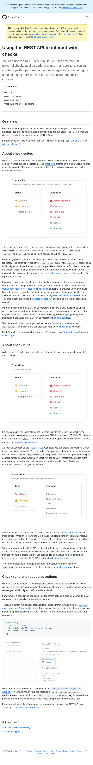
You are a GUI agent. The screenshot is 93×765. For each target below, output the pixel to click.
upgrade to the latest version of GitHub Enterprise (53, 34)
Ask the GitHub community (16, 728)
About (53, 754)
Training (40, 754)
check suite (56, 273)
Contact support (11, 732)
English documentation (72, 8)
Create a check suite (66, 295)
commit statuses (62, 318)
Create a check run (42, 299)
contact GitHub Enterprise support (38, 37)
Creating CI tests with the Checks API (21, 707)
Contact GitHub (61, 751)
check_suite (65, 327)
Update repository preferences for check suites (25, 289)
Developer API (82, 751)
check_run (64, 567)
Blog (47, 754)
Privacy (30, 751)
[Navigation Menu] (87, 17)
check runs (50, 164)
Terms (22, 751)
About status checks (71, 532)
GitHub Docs (14, 17)
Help (51, 751)
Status (45, 751)
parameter (26, 442)
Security (38, 751)
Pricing (72, 751)
